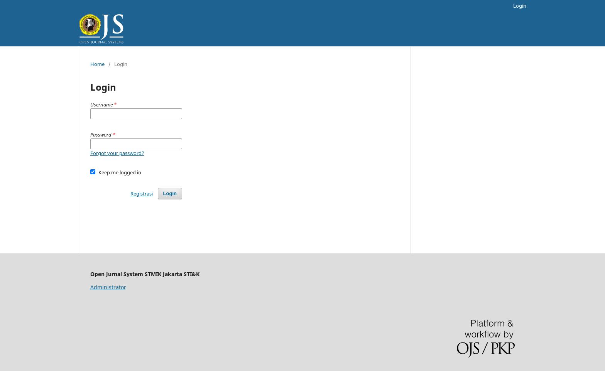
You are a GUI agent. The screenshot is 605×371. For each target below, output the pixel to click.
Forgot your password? (117, 153)
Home (97, 64)
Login (519, 5)
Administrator (108, 287)
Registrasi (141, 193)
